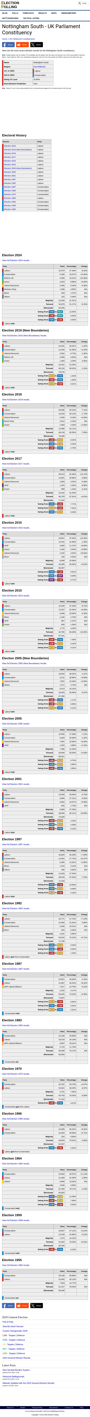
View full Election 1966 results (15, 1119)
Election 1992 (10, 183)
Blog (4, 13)
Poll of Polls (8, 1322)
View (35, 84)
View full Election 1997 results (15, 844)
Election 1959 (10, 205)
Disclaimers (53, 1408)
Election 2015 (10, 161)
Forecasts (28, 13)
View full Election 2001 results (15, 784)
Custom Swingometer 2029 (15, 1331)
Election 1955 (10, 209)
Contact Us (69, 1408)
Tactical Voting (31, 18)
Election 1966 (10, 198)
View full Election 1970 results (15, 1074)
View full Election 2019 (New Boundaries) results (24, 336)
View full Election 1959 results (15, 1220)
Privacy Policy (37, 1408)
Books (23, 1408)
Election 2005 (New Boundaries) (18, 168)
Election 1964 (10, 202)
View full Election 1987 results (15, 969)
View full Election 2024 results (15, 260)
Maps (53, 13)
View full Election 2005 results (15, 724)
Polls (15, 13)
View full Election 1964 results (15, 1164)
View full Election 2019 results (15, 400)
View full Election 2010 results (15, 596)
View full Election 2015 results (15, 528)
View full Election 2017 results (15, 464)
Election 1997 (10, 179)
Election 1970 (10, 194)
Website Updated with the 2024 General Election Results (28, 1383)
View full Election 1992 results (15, 908)
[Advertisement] (45, 112)
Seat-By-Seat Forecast (13, 1326)
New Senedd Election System (16, 1370)
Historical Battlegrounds (13, 1376)
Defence (21, 1335)
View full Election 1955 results (15, 1265)
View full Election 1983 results (15, 1025)
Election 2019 (10, 153)
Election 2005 (10, 172)
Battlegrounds (10, 18)
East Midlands (39, 67)
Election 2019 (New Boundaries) (18, 149)
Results (42, 13)
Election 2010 (10, 164)
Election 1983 (10, 190)
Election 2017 (10, 157)
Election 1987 (10, 187)
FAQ (81, 1408)
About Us (10, 1408)
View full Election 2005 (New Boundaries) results (24, 663)
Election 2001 (10, 176)
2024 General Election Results (16, 1358)
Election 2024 (10, 146)
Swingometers (68, 13)
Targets (12, 1335)
